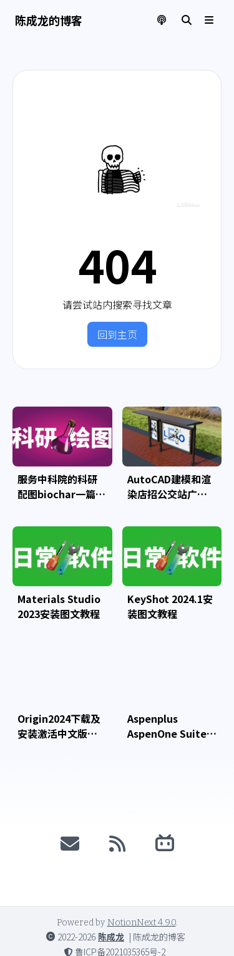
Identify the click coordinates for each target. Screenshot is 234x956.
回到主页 (117, 334)
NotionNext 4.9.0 (141, 922)
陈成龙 (111, 936)
